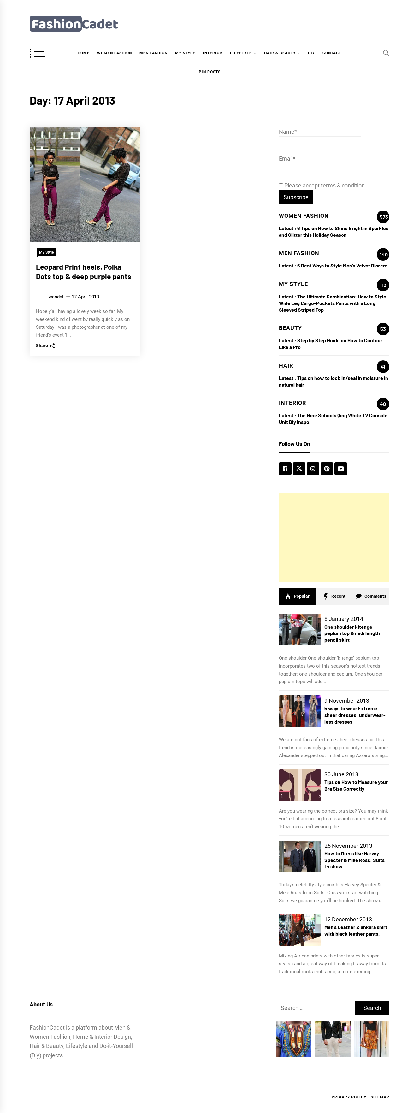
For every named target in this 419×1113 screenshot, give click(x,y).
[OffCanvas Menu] (45, 53)
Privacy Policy (349, 1097)
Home (84, 53)
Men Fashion (153, 53)
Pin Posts (210, 72)
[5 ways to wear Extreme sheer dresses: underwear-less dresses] (300, 711)
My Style (185, 53)
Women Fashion (114, 53)
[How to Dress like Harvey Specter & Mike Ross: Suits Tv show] (300, 856)
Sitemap (380, 1097)
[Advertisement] (334, 537)
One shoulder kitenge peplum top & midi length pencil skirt (352, 633)
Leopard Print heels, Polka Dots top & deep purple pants (83, 271)
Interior (212, 53)
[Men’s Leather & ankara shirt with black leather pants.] (300, 930)
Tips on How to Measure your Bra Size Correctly (356, 785)
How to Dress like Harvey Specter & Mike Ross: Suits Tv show (354, 860)
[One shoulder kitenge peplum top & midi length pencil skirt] (300, 629)
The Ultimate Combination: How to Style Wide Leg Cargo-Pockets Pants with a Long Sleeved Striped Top (332, 303)
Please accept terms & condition (322, 185)
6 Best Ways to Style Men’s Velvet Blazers (342, 265)
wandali (57, 297)
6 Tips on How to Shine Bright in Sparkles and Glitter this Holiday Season (333, 231)
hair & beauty (280, 53)
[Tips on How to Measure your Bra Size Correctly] (300, 785)
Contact (331, 53)
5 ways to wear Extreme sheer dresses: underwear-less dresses (355, 715)
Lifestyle (241, 53)
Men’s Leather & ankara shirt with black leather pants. (355, 930)
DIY (311, 53)
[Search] (386, 53)
